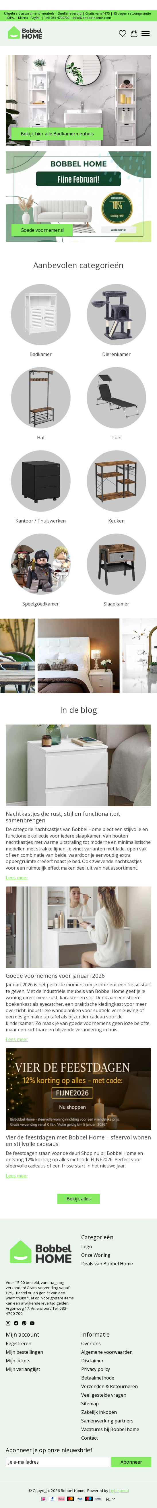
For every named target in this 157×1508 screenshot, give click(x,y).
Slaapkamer (116, 604)
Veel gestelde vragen (103, 1395)
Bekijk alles (79, 1199)
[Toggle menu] (145, 33)
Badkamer (41, 354)
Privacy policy (95, 1369)
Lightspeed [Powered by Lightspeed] (119, 1490)
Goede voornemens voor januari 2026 (55, 975)
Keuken (116, 521)
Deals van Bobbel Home (107, 1263)
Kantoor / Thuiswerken (40, 521)
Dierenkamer (116, 354)
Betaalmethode (97, 1378)
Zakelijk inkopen (99, 1412)
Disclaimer (92, 1360)
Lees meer (17, 877)
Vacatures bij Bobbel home (110, 1429)
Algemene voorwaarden (107, 1352)
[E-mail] (58, 1462)
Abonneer (131, 1462)
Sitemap (90, 1403)
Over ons (91, 1343)
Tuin (116, 437)
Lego (86, 1246)
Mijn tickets (18, 1360)
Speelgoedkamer (40, 604)
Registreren (18, 1343)
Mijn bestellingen (24, 1352)
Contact (89, 1438)
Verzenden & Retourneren (109, 1386)
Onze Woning (96, 1255)
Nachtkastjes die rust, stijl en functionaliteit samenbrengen (63, 817)
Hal (40, 437)
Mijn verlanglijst (23, 1369)
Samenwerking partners (107, 1421)
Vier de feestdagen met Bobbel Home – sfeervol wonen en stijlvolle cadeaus (78, 1140)
